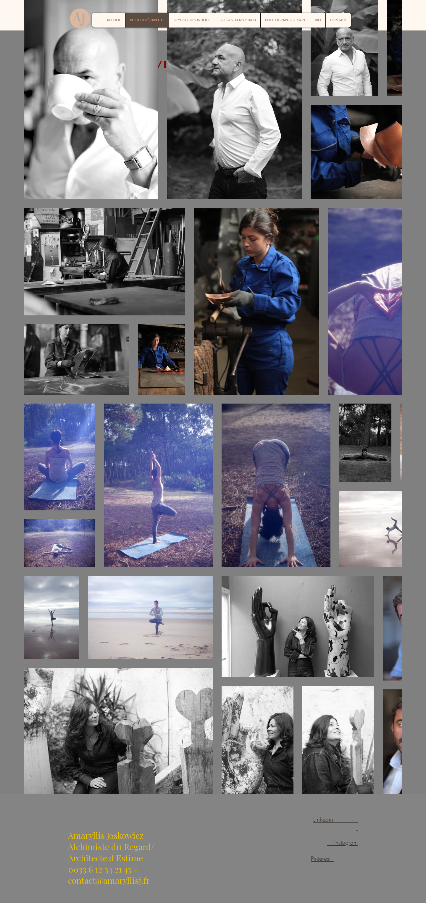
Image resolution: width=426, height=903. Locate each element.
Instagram (342, 842)
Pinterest (322, 858)
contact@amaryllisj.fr (109, 880)
